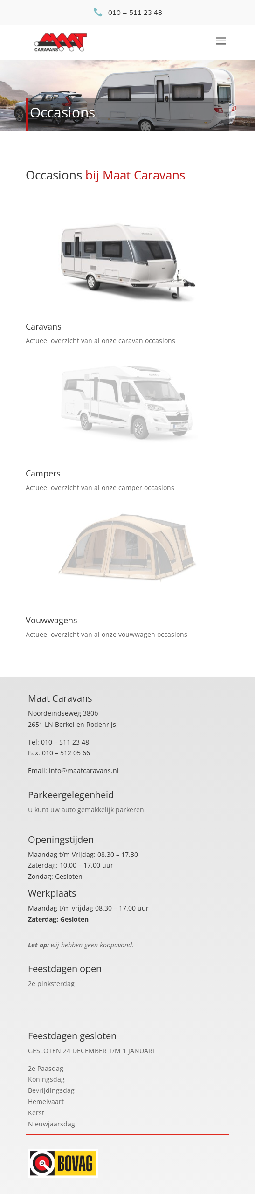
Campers (43, 473)
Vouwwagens (51, 620)
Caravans (44, 326)
